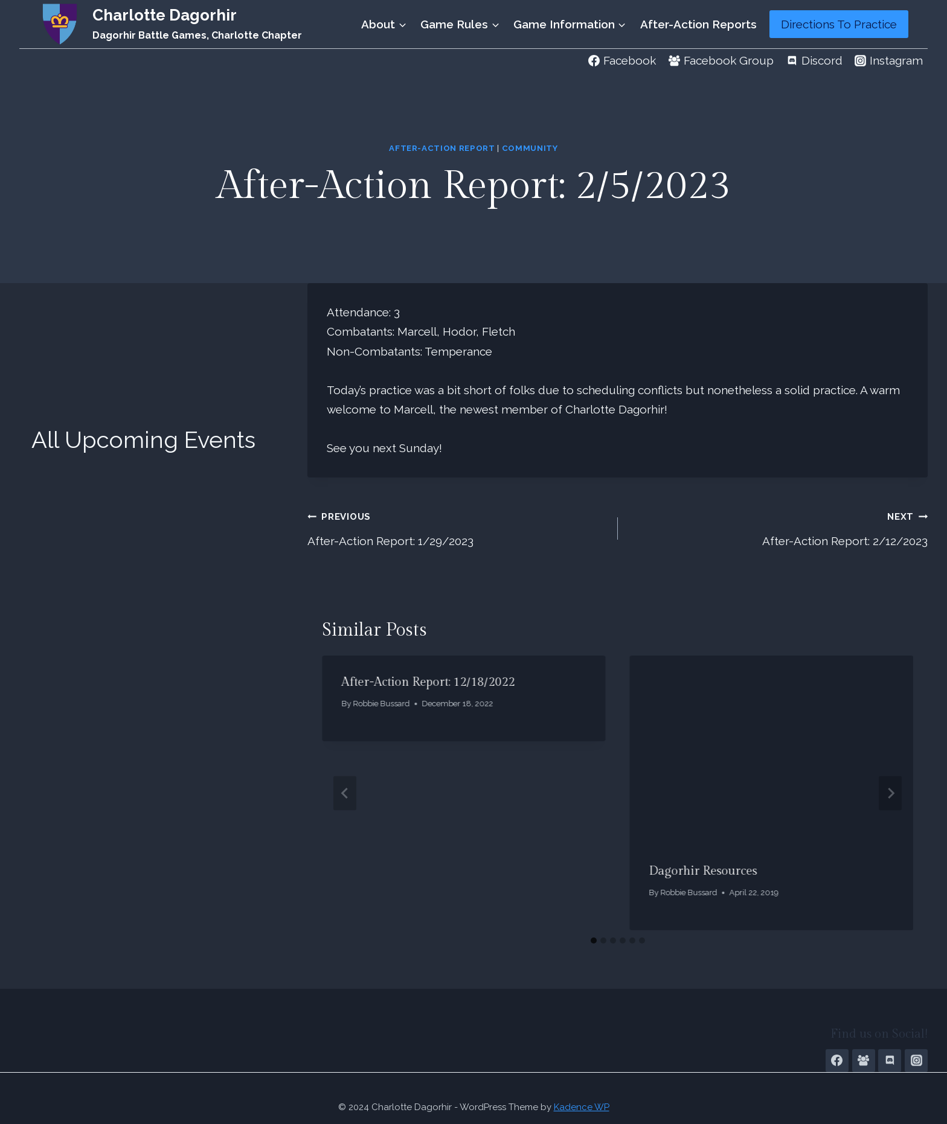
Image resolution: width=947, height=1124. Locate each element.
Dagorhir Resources (703, 871)
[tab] (594, 940)
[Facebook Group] (863, 1060)
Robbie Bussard (381, 703)
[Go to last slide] (344, 793)
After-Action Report (442, 148)
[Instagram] (916, 1060)
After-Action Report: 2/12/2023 (778, 527)
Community (530, 148)
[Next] (890, 793)
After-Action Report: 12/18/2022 (428, 682)
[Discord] (889, 1060)
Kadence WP (581, 1107)
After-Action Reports (698, 24)
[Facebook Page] (837, 1060)
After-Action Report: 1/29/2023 (456, 527)
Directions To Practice (839, 24)
